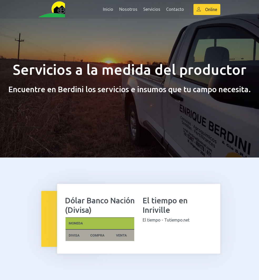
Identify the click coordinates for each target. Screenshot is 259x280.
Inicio (108, 9)
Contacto (175, 9)
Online (207, 9)
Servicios (151, 9)
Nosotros (128, 9)
